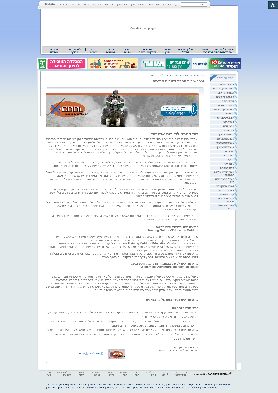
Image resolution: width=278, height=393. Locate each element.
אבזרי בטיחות (227, 84)
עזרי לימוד (228, 130)
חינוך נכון (109, 4)
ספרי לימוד (228, 126)
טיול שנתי (229, 155)
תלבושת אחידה (226, 92)
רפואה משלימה (163, 387)
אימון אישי (229, 163)
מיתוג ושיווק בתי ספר (223, 88)
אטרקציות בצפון (225, 147)
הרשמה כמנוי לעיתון (80, 4)
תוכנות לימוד (81, 373)
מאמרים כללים (110, 373)
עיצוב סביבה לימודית (223, 117)
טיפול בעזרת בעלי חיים (57, 384)
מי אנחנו (63, 4)
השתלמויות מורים (225, 97)
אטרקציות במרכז (225, 143)
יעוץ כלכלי (132, 387)
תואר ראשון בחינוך (60, 387)
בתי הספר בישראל (54, 51)
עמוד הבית (199, 75)
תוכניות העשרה (226, 105)
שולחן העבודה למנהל (185, 51)
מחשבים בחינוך (226, 134)
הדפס (82, 353)
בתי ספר (164, 373)
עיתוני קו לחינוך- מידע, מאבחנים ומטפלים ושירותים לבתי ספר (217, 51)
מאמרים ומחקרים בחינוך (147, 51)
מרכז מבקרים (227, 168)
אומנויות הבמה (226, 190)
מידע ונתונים (127, 51)
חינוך (48, 387)
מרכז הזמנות (153, 4)
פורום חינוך (122, 4)
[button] (177, 4)
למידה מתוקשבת (225, 186)
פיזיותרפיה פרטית (95, 373)
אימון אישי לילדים (146, 387)
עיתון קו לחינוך (137, 4)
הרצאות (230, 113)
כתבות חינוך (136, 373)
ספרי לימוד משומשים (95, 387)
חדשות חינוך (167, 51)
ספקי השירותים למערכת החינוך (163, 75)
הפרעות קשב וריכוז (224, 109)
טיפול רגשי (228, 122)
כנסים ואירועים (110, 51)
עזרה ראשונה (227, 194)
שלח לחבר (94, 353)
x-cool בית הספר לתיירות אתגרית (178, 81)
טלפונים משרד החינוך (74, 51)
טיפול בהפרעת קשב (116, 387)
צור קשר (97, 4)
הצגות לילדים (178, 387)
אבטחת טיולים (77, 387)
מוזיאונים (229, 151)
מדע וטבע (229, 159)
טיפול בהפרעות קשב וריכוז (64, 373)
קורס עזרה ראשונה (78, 384)
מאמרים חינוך (123, 373)
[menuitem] (217, 51)
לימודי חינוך (228, 101)
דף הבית (167, 4)
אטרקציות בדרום (225, 138)
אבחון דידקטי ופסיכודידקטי (181, 373)
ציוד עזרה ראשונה (98, 384)
